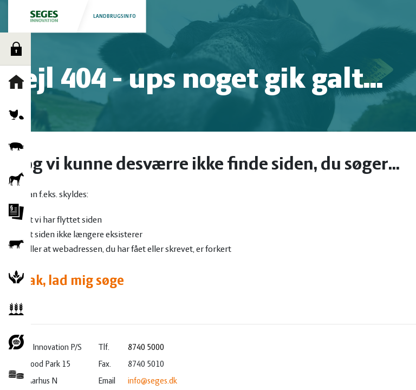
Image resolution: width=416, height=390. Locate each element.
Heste (19, 179)
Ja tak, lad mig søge (66, 281)
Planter (19, 309)
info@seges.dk (152, 381)
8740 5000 (146, 347)
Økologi (19, 342)
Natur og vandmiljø (19, 277)
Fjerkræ (19, 114)
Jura (19, 212)
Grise (19, 147)
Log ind (19, 48)
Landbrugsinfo (77, 16)
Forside (19, 82)
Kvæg (19, 244)
